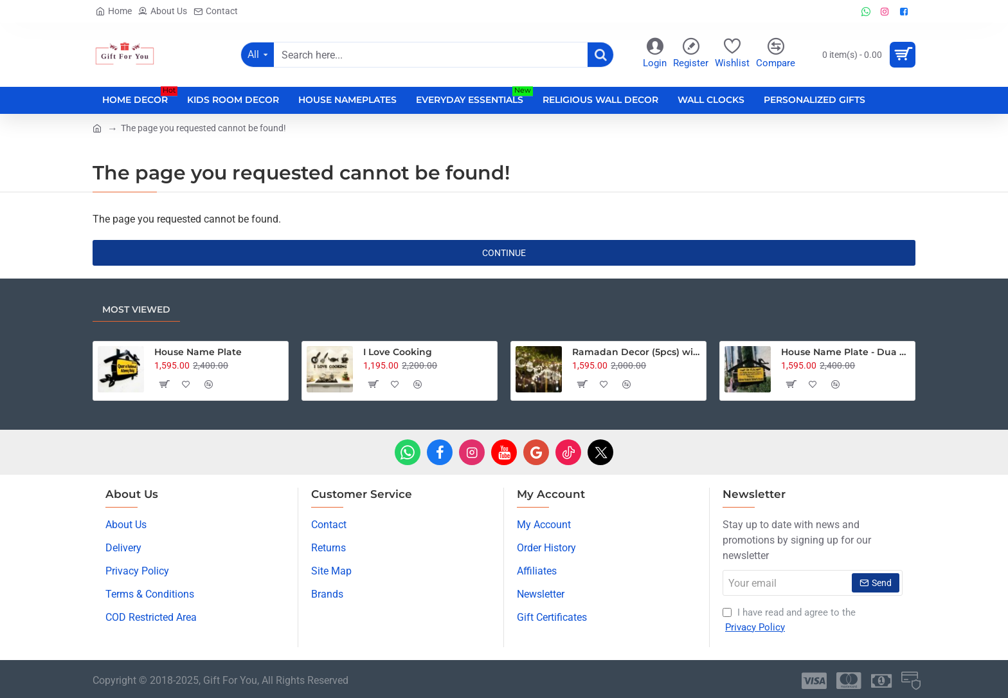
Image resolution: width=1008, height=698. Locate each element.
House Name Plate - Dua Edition (845, 352)
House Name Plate (198, 352)
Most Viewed (136, 309)
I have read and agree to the (789, 620)
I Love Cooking (397, 352)
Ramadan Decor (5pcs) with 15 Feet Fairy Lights (636, 352)
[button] (164, 384)
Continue (504, 253)
